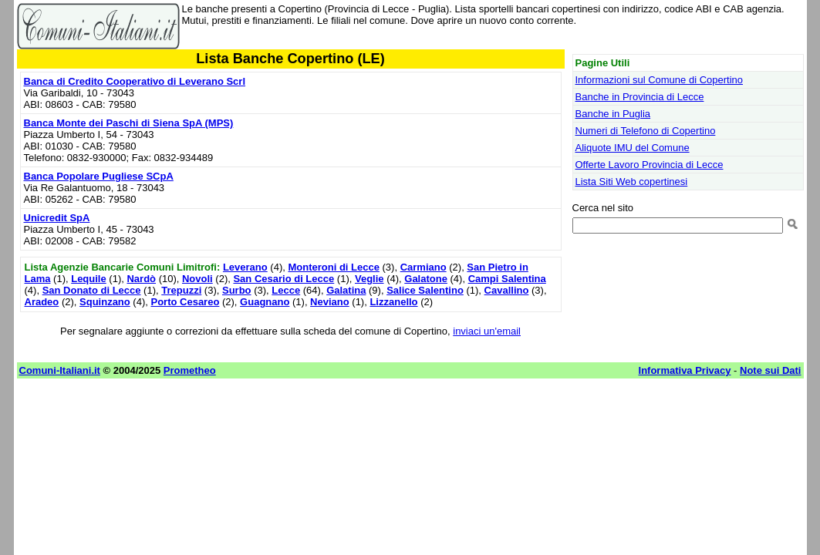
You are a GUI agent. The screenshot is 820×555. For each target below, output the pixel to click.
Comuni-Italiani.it (59, 370)
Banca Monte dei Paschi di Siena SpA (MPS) (129, 123)
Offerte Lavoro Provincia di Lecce (649, 164)
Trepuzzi (181, 290)
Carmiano (423, 267)
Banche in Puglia (613, 113)
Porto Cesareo (184, 302)
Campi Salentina (507, 278)
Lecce (286, 290)
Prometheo (190, 370)
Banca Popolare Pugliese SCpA (99, 176)
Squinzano (104, 302)
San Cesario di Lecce (283, 278)
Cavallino (506, 290)
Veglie (369, 278)
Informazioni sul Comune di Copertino (659, 80)
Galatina (346, 290)
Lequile (88, 278)
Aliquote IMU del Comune (632, 147)
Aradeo (42, 302)
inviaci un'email (487, 331)
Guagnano (264, 302)
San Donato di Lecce (91, 290)
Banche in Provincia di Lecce (639, 97)
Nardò (141, 278)
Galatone (425, 278)
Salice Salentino (425, 290)
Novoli (197, 278)
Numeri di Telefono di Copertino (645, 130)
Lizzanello (393, 302)
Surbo (236, 290)
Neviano (329, 302)
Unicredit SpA (57, 218)
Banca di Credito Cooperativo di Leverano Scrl (135, 81)
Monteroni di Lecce (333, 267)
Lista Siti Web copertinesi (631, 181)
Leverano (245, 267)
